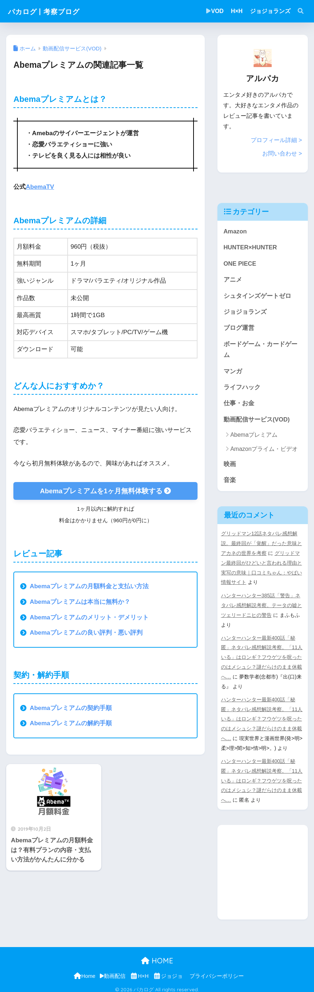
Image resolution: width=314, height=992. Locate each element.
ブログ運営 (239, 328)
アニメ (233, 279)
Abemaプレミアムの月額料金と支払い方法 (89, 586)
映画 (230, 464)
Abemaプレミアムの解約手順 (71, 723)
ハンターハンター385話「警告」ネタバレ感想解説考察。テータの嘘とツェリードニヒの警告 (261, 604)
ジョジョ (168, 971)
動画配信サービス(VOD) (257, 420)
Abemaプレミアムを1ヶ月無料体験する (105, 490)
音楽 (230, 481)
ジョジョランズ (270, 11)
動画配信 (113, 971)
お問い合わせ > (282, 153)
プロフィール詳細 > (276, 140)
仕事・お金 (239, 403)
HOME (157, 955)
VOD (215, 11)
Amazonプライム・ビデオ (264, 450)
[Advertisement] (265, 865)
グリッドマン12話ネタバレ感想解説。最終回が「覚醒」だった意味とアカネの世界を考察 (261, 544)
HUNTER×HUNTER (251, 247)
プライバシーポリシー (217, 971)
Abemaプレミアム (254, 436)
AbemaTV (40, 186)
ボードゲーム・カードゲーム (260, 350)
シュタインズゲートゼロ (257, 295)
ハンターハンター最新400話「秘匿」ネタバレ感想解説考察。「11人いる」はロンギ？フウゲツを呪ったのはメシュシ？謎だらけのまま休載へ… (262, 655)
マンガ (233, 371)
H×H (236, 11)
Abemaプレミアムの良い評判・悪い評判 (86, 632)
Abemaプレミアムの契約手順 (71, 708)
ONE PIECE (240, 263)
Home (84, 971)
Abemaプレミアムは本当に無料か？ (80, 601)
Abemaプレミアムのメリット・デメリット (89, 617)
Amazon (235, 231)
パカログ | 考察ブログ (52, 11)
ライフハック (242, 388)
